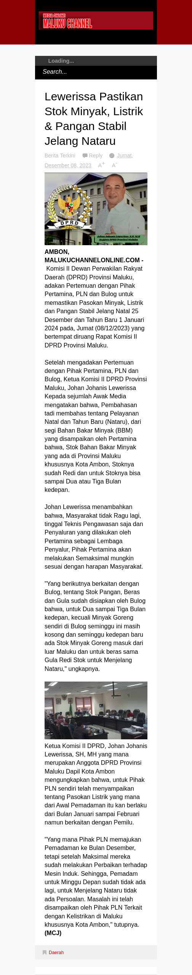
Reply (96, 155)
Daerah (56, 952)
